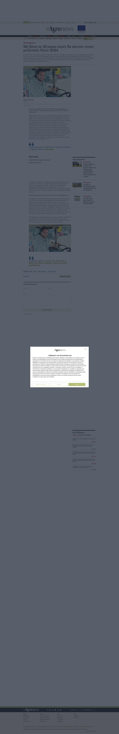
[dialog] (59, 367)
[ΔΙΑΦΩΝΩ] (86, 349)
